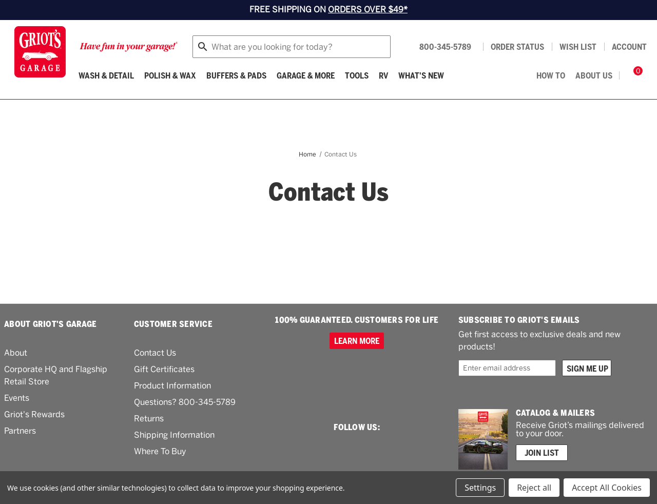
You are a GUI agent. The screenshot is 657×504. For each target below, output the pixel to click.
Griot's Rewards (34, 414)
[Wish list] (577, 47)
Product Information (172, 386)
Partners (20, 431)
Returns (149, 418)
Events (16, 398)
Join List (542, 453)
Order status (517, 47)
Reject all (534, 487)
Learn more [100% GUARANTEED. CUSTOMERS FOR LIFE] (356, 341)
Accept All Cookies (607, 487)
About (15, 353)
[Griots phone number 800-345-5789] (438, 46)
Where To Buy (160, 451)
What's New (421, 75)
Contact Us (155, 353)
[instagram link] (320, 448)
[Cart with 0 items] (634, 75)
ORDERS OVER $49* (368, 9)
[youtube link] (391, 448)
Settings (480, 487)
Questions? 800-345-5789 (185, 402)
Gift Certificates (164, 369)
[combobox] (291, 46)
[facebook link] (354, 448)
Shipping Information (174, 435)
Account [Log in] (629, 47)
